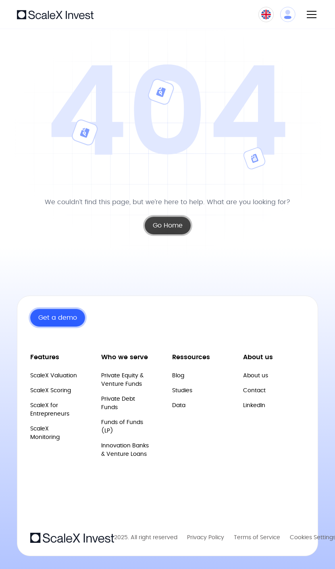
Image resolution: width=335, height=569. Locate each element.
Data (178, 405)
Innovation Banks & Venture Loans (125, 450)
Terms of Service (257, 537)
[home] (55, 14)
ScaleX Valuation (53, 376)
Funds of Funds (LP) (122, 427)
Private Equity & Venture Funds (122, 380)
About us (255, 376)
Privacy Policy (205, 537)
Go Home (168, 225)
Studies (182, 390)
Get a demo (57, 318)
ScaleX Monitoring (45, 433)
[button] (310, 14)
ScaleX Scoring (50, 390)
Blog (178, 376)
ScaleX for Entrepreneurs (49, 410)
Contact (254, 390)
